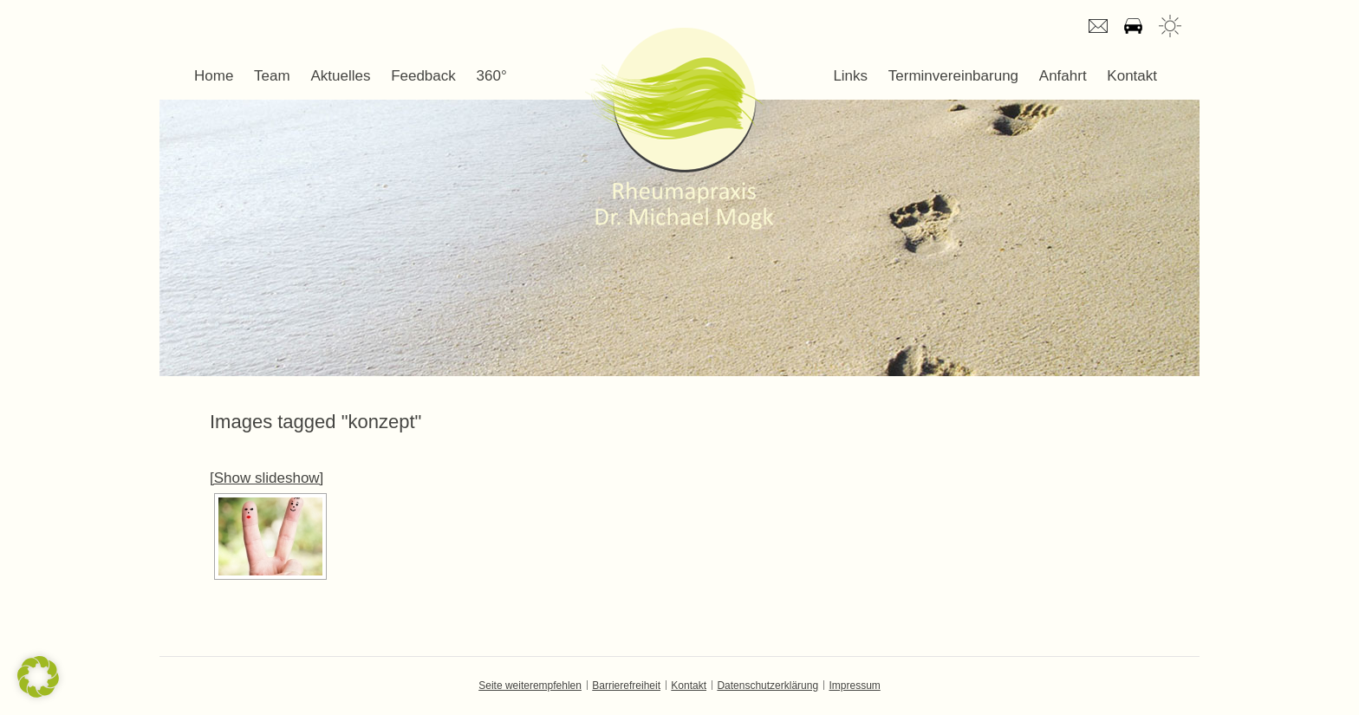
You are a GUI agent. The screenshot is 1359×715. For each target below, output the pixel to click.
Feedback (423, 76)
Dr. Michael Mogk (679, 128)
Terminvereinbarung (953, 76)
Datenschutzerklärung (767, 685)
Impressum (854, 685)
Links (850, 76)
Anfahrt (1133, 26)
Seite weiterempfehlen (530, 685)
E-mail (1098, 26)
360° (492, 76)
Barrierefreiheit (626, 685)
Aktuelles (340, 76)
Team (272, 76)
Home (213, 76)
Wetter (1170, 26)
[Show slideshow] (266, 478)
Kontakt (1132, 76)
